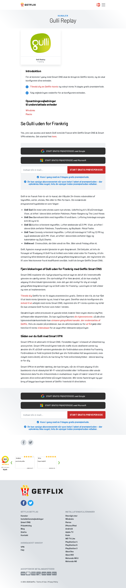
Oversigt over (71, 516)
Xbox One (69, 551)
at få (88, 324)
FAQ (22, 550)
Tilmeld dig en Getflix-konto (44, 86)
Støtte (24, 532)
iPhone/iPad (70, 525)
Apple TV (69, 532)
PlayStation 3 (71, 548)
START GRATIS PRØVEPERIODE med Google (63, 151)
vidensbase (43, 327)
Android (69, 528)
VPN (22, 547)
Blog (23, 528)
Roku (67, 535)
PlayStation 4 (71, 542)
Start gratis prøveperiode (86, 169)
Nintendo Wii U (71, 558)
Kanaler (24, 516)
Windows (30, 110)
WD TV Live (70, 538)
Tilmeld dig (26, 295)
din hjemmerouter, (83, 316)
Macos (29, 114)
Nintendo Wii (71, 561)
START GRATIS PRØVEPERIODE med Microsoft (63, 160)
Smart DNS (25, 522)
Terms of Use (41, 582)
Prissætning (26, 525)
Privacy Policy (53, 582)
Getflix (32, 582)
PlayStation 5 (71, 545)
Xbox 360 (69, 555)
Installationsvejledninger (32, 519)
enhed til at (26, 303)
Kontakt (24, 535)
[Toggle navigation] (103, 5)
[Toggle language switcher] (98, 5)
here (54, 136)
